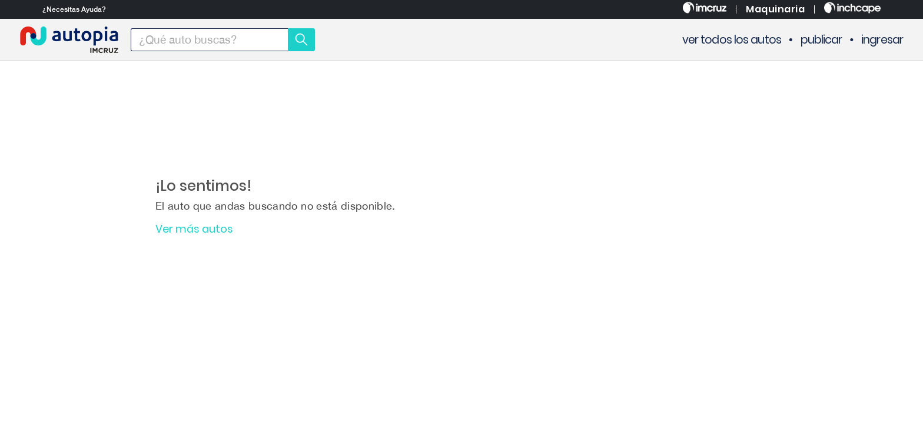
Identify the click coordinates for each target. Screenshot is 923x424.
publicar (821, 39)
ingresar (882, 39)
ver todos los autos (731, 39)
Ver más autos (194, 229)
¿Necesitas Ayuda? (74, 9)
